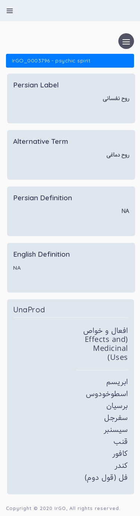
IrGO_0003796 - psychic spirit (51, 60)
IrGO (60, 508)
